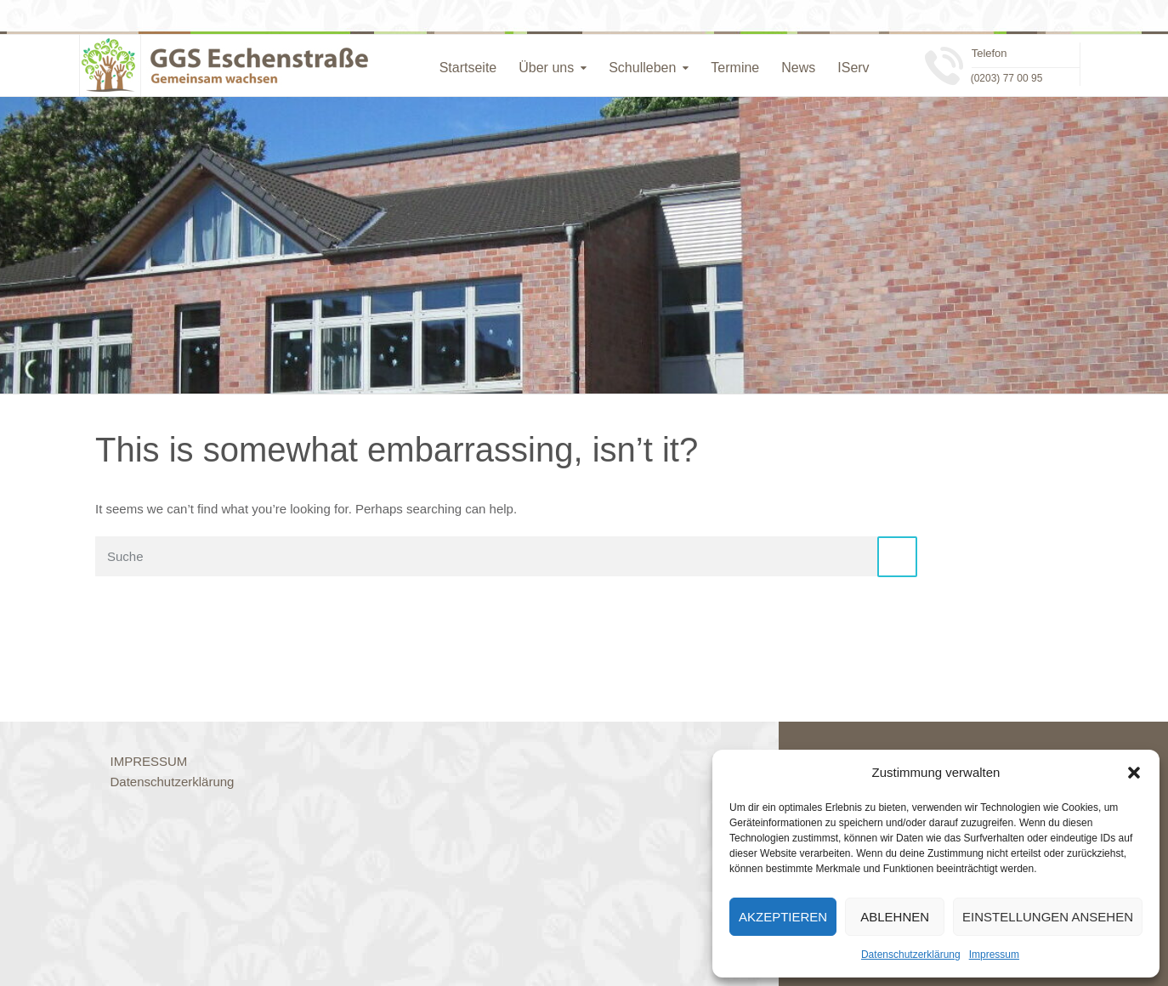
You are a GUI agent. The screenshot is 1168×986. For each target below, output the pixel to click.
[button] (1133, 772)
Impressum (994, 954)
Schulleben (642, 67)
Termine (735, 67)
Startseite (468, 67)
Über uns (546, 67)
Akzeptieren (783, 917)
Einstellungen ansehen (1047, 917)
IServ (853, 67)
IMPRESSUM (149, 761)
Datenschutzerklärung (911, 954)
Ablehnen (894, 917)
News (798, 67)
